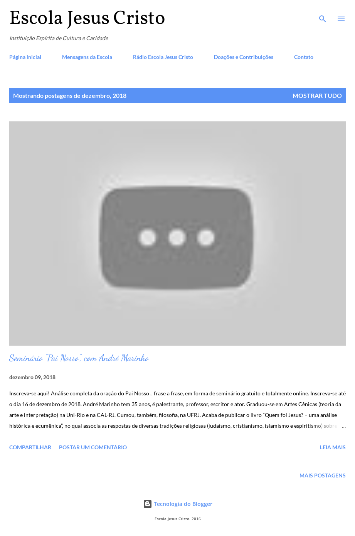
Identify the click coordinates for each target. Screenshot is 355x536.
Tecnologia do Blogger (177, 503)
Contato (303, 57)
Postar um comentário (93, 447)
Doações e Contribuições (243, 57)
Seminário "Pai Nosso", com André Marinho (79, 357)
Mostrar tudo (317, 95)
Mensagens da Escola (87, 57)
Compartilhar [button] (30, 447)
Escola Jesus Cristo (87, 18)
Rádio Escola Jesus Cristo (163, 57)
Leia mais (333, 447)
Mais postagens (322, 475)
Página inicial (25, 57)
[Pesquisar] (322, 13)
